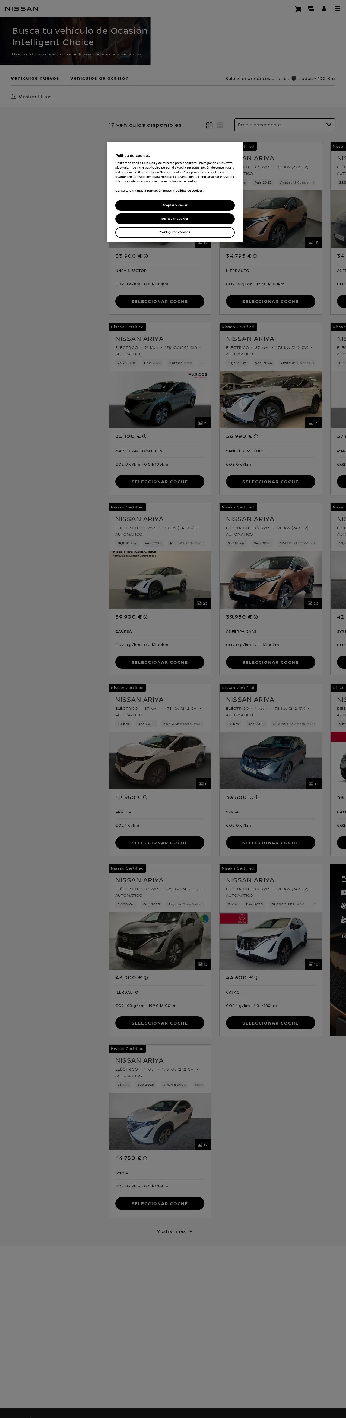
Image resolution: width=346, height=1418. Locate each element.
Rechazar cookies (175, 219)
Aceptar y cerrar (175, 205)
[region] (175, 192)
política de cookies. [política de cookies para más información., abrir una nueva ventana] (189, 191)
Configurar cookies (175, 232)
